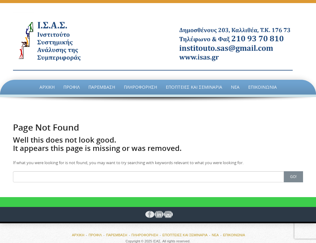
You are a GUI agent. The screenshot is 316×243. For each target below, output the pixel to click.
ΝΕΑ (235, 87)
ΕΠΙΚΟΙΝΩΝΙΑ (262, 87)
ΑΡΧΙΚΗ (47, 87)
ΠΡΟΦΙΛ (71, 87)
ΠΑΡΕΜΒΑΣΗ (101, 87)
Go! (293, 176)
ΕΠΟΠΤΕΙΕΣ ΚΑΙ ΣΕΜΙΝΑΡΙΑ (194, 87)
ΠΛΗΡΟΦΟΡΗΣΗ (140, 87)
